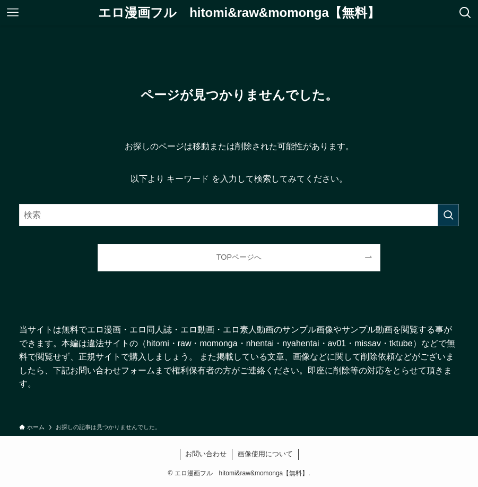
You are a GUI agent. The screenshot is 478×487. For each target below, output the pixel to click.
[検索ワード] (239, 215)
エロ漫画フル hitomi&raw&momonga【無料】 (239, 12)
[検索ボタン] (465, 12)
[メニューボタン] (12, 12)
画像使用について (265, 454)
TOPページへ (239, 257)
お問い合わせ (206, 454)
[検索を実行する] (448, 215)
